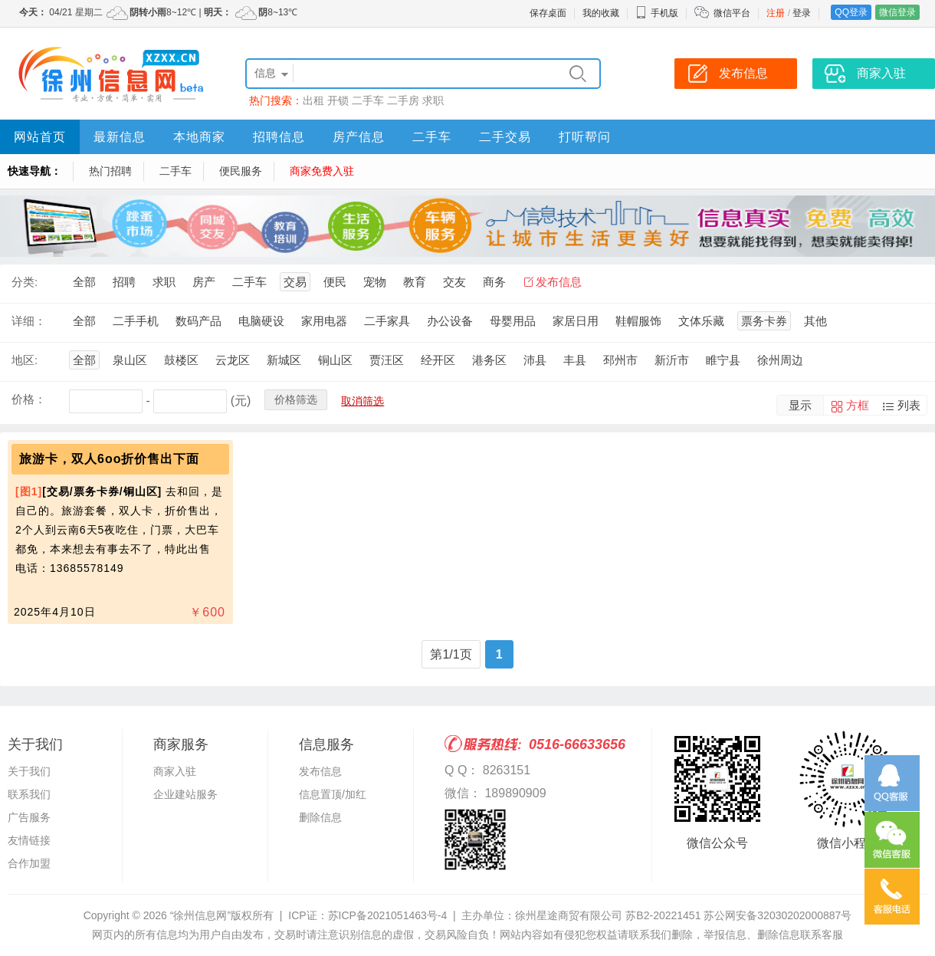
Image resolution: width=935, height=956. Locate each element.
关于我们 (29, 771)
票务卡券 (764, 320)
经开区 (438, 359)
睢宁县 (723, 359)
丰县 (574, 359)
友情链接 (29, 840)
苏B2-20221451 (662, 915)
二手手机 (136, 320)
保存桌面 (548, 13)
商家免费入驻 (322, 171)
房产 (203, 281)
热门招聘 (110, 171)
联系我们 (29, 794)
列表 (908, 405)
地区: (24, 359)
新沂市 (671, 359)
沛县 (534, 359)
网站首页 (40, 136)
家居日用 (576, 320)
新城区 (284, 359)
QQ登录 (851, 12)
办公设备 (450, 320)
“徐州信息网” (200, 915)
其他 (815, 320)
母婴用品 (513, 320)
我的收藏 (600, 13)
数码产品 (198, 320)
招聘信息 (279, 136)
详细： (28, 320)
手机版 (656, 13)
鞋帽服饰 (638, 320)
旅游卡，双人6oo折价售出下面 (109, 458)
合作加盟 (29, 863)
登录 (801, 13)
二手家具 (387, 320)
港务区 (489, 359)
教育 (414, 281)
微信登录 (897, 12)
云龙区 (232, 359)
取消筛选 (362, 401)
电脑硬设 (261, 320)
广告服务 (29, 817)
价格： (28, 399)
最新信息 (120, 136)
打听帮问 (585, 136)
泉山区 (130, 359)
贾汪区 (386, 359)
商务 (494, 281)
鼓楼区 (181, 359)
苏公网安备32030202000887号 (777, 915)
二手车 (368, 100)
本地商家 (199, 136)
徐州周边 (780, 359)
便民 (334, 281)
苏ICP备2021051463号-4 (388, 915)
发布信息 (559, 281)
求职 (433, 100)
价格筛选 (295, 399)
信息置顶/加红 (332, 794)
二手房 (403, 100)
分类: (24, 281)
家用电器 (324, 320)
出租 (313, 100)
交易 (295, 281)
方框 (857, 405)
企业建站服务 (185, 794)
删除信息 (320, 817)
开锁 (338, 100)
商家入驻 (174, 771)
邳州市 (620, 359)
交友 (454, 281)
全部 (84, 281)
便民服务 (240, 171)
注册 (775, 13)
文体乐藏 (701, 320)
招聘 (124, 281)
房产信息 (359, 136)
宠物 (374, 281)
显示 (800, 405)
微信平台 (732, 13)
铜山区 (335, 359)
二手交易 (505, 136)
